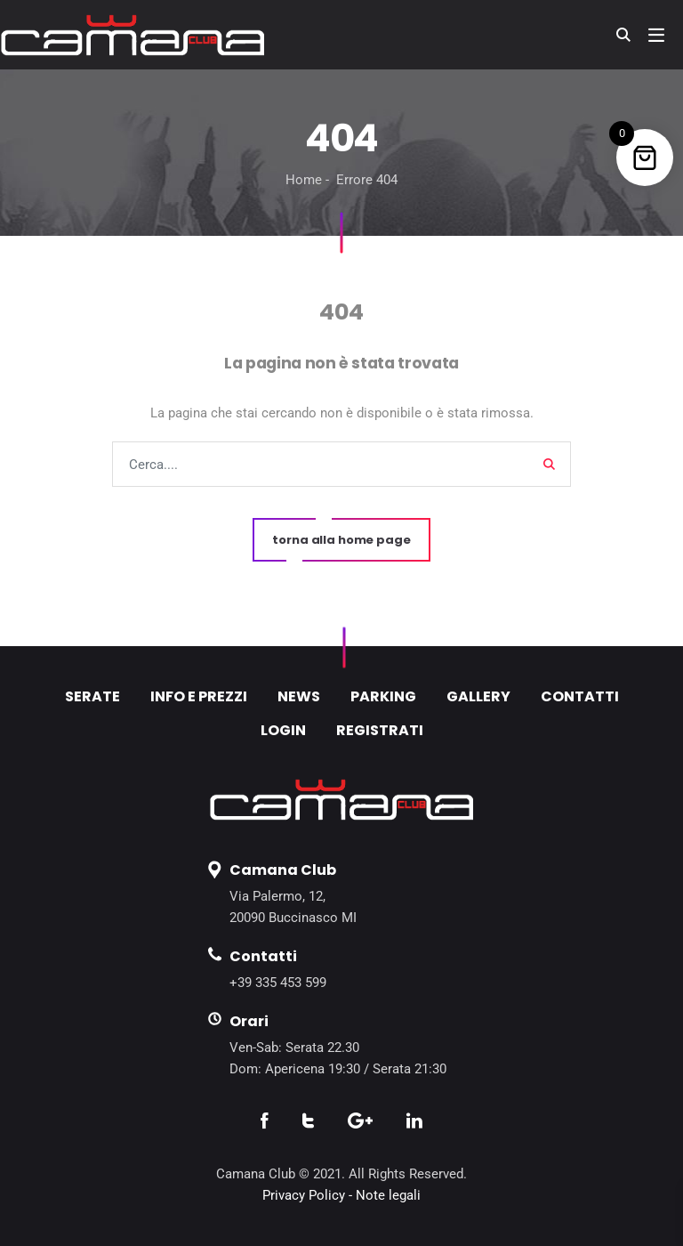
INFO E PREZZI (198, 696)
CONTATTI (580, 696)
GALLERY (478, 696)
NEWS (298, 696)
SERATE (92, 696)
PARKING (383, 696)
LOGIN (283, 730)
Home (303, 180)
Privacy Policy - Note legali (341, 1195)
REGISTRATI (379, 730)
